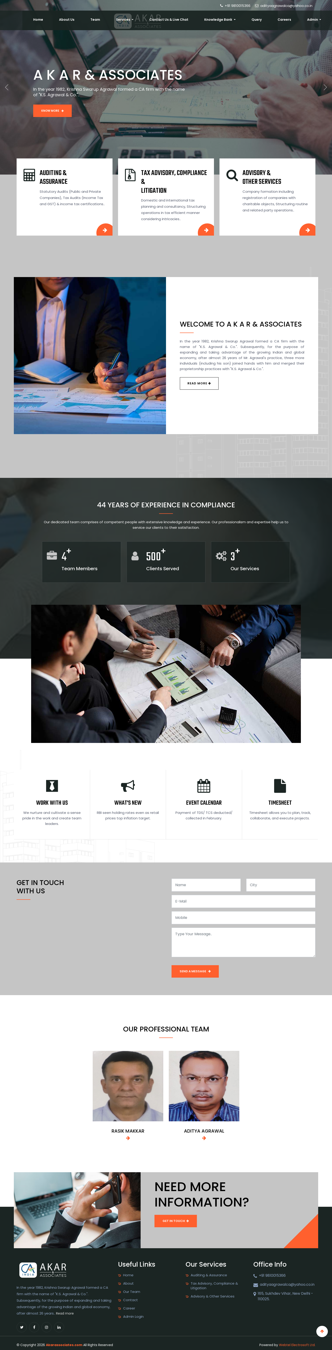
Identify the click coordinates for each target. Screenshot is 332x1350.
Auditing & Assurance (54, 177)
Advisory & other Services (262, 177)
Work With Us (52, 803)
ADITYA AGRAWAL (204, 1131)
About (128, 1283)
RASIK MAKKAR (128, 1131)
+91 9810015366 (235, 5)
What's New (128, 803)
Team (148, 19)
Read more (65, 1313)
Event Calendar (204, 803)
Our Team (131, 1291)
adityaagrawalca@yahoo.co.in (283, 5)
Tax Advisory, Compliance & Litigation (214, 1285)
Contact (130, 1300)
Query (277, 19)
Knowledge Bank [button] (247, 19)
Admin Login (133, 1316)
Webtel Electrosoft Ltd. (297, 1345)
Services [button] (168, 19)
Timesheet (280, 803)
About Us (128, 19)
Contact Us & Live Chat (206, 19)
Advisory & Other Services (212, 1296)
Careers (296, 19)
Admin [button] (317, 19)
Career (129, 1308)
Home (108, 19)
